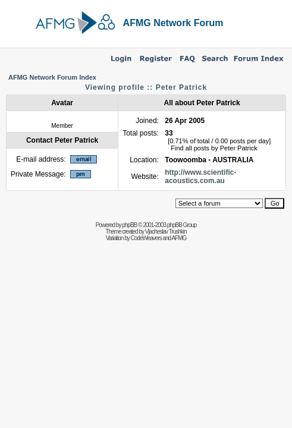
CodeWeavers (146, 238)
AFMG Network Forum (173, 23)
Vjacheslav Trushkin (166, 231)
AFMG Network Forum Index (52, 77)
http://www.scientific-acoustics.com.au (200, 176)
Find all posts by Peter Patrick (214, 148)
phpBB (129, 225)
